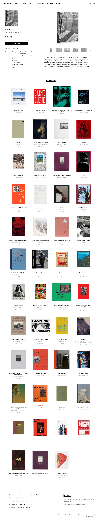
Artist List (32, 495)
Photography (15, 52)
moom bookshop (7, 3)
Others (58, 3)
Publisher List (40, 495)
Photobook (40, 3)
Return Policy (14, 501)
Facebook (14, 504)
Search (90, 3)
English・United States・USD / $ (20, 507)
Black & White (23, 55)
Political (29, 55)
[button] (90, 50)
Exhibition (25, 495)
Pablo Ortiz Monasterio (12, 32)
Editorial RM (15, 48)
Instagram (23, 504)
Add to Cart (16, 43)
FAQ (21, 501)
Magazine (50, 3)
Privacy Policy (27, 501)
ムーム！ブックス (27, 3)
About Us (14, 495)
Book (16, 3)
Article (19, 495)
